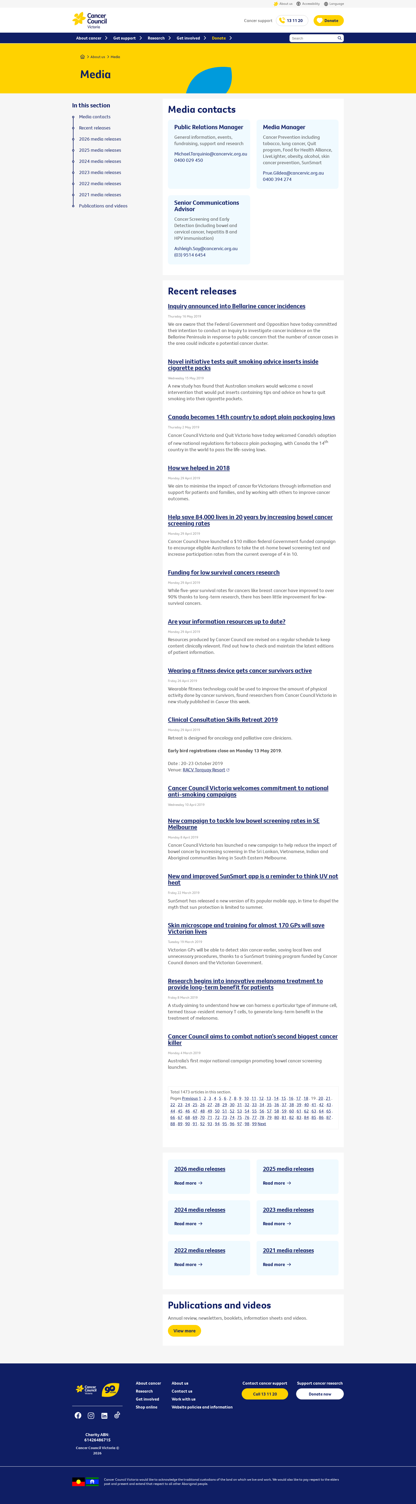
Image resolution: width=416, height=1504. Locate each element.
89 (180, 1123)
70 (202, 1117)
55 (254, 1111)
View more (185, 1331)
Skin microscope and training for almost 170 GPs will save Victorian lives (246, 928)
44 (172, 1111)
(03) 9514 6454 (190, 255)
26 (202, 1104)
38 (291, 1104)
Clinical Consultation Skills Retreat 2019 (223, 719)
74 (232, 1117)
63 (313, 1111)
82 (291, 1117)
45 (180, 1111)
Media (115, 56)
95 (224, 1123)
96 (232, 1123)
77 (254, 1117)
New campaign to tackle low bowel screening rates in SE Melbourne (244, 823)
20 (320, 1098)
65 (328, 1111)
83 (299, 1117)
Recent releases (95, 128)
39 (299, 1104)
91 (195, 1123)
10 (246, 1098)
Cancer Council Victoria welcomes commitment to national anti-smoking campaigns (248, 791)
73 (224, 1117)
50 (217, 1111)
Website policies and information (202, 1407)
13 (268, 1098)
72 (217, 1117)
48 (202, 1111)
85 (313, 1117)
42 (321, 1104)
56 (261, 1111)
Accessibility (308, 3)
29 (224, 1104)
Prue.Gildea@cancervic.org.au (293, 173)
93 (209, 1123)
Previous (190, 1098)
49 (209, 1111)
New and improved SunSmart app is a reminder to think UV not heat (253, 879)
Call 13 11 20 (265, 1394)
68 (187, 1117)
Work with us (184, 1399)
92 (202, 1123)
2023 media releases (288, 1209)
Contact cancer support (264, 1383)
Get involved (147, 1399)
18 (306, 1098)
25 (195, 1104)
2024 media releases (199, 1209)
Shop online (146, 1407)
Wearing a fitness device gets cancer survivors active (240, 670)
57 (269, 1111)
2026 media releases (199, 1168)
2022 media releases (199, 1250)
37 (284, 1104)
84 (306, 1117)
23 (180, 1104)
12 (261, 1098)
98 (247, 1123)
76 (247, 1117)
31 (239, 1104)
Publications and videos (103, 206)
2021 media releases (288, 1250)
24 (187, 1104)
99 (254, 1123)
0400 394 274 (277, 179)
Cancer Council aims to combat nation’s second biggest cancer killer (253, 1039)
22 (172, 1104)
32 (247, 1104)
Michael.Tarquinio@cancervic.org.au (210, 154)
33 (254, 1104)
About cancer (148, 1383)
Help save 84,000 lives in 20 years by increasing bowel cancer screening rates (250, 520)
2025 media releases (288, 1168)
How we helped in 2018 (199, 468)
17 (298, 1098)
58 (276, 1111)
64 (321, 1111)
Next (262, 1123)
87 (328, 1117)
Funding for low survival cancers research (224, 572)
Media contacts (95, 117)
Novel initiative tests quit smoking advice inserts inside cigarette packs (243, 364)
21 (328, 1098)
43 (328, 1104)
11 (254, 1098)
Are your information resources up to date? (226, 621)
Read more (185, 1183)
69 (195, 1117)
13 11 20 (295, 20)
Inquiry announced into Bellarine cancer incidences (236, 306)
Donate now (320, 1394)
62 (306, 1111)
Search (340, 38)
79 (269, 1117)
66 (172, 1117)
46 (187, 1111)
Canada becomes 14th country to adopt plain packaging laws (251, 417)
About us (283, 3)
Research (144, 1391)
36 (276, 1104)
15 (283, 1098)
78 (261, 1117)
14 (276, 1098)
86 (321, 1117)
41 (313, 1104)
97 (239, 1123)
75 (239, 1117)
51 (224, 1111)
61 (299, 1111)
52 (232, 1111)
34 (261, 1104)
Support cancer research (320, 1383)
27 (209, 1104)
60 (291, 1111)
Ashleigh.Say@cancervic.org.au (206, 248)
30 (232, 1104)
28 (217, 1104)
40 (306, 1104)
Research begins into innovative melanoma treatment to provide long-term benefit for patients (245, 984)
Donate (331, 20)
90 (187, 1123)
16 (291, 1098)
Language (334, 3)
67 (180, 1117)
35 (269, 1104)
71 (209, 1117)
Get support (124, 38)
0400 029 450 (188, 160)
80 (276, 1117)
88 (172, 1123)
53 (239, 1111)
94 (217, 1123)
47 (195, 1111)
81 (284, 1117)
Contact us (182, 1391)
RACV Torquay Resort (204, 770)
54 (247, 1111)
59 (284, 1111)
